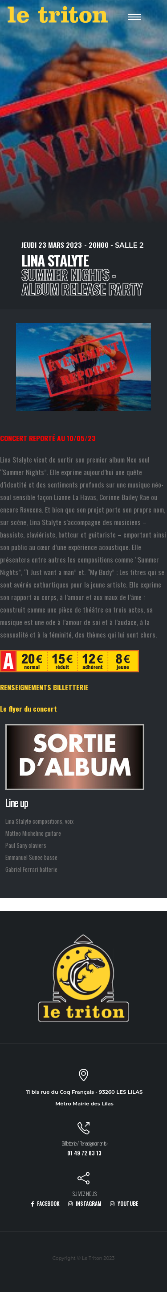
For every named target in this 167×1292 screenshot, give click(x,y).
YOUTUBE (124, 1203)
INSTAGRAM (85, 1203)
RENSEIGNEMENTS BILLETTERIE (44, 687)
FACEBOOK (45, 1203)
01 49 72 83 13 (84, 1153)
